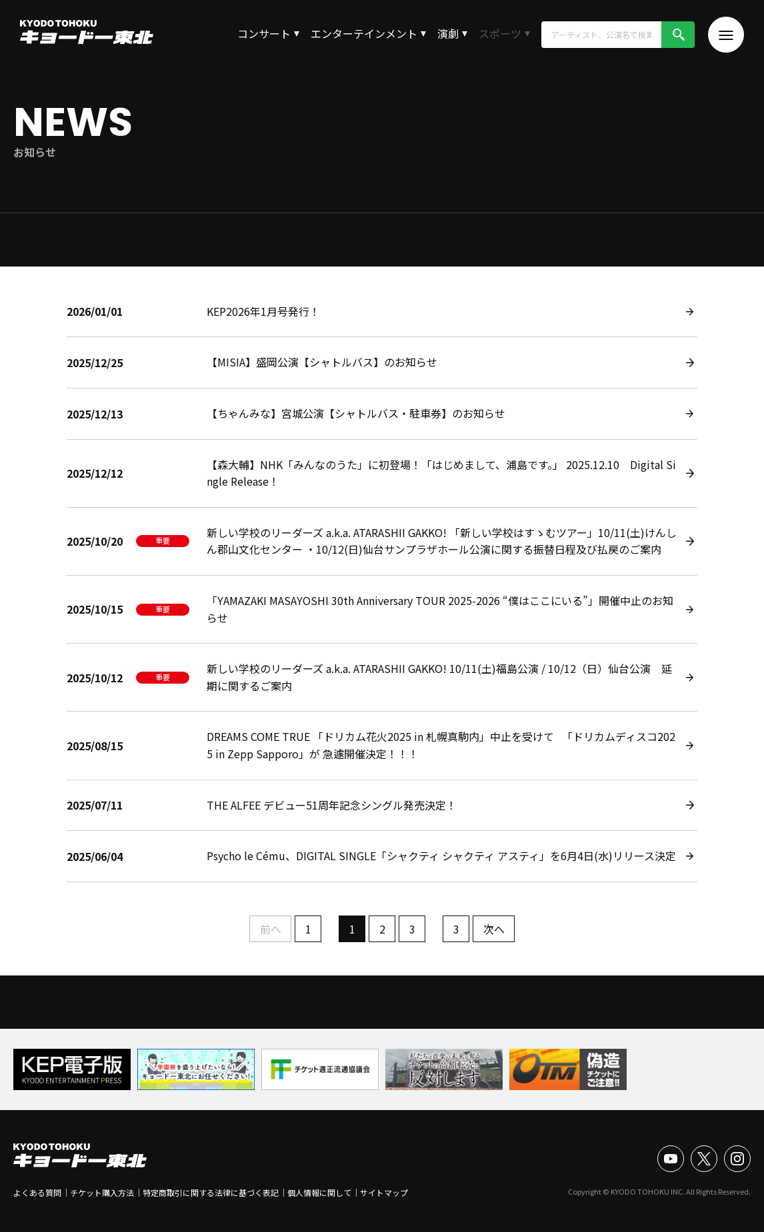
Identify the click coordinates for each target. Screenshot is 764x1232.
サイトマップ (384, 1192)
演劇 (448, 33)
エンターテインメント (364, 33)
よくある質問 (37, 1192)
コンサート (264, 33)
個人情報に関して (319, 1192)
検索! (678, 34)
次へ (494, 929)
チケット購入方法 (102, 1192)
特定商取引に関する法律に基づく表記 (211, 1192)
